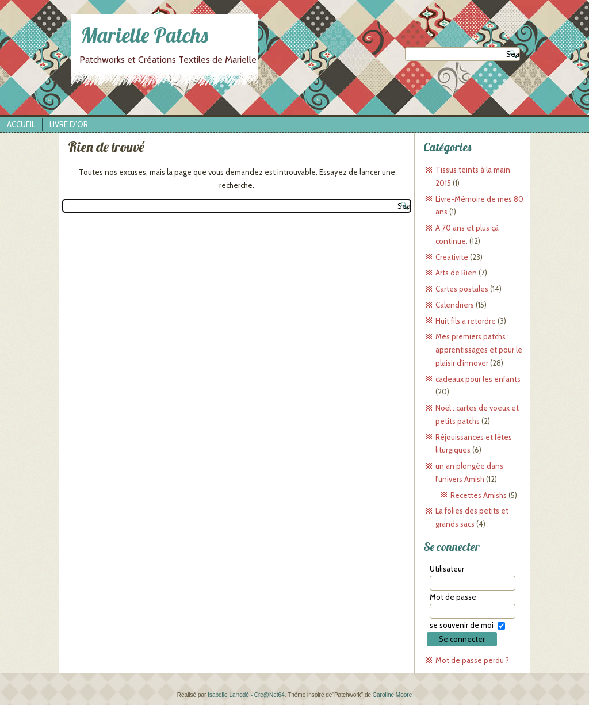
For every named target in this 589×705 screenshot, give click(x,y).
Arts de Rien (456, 272)
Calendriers (454, 304)
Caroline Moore (392, 695)
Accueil (21, 124)
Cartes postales (461, 288)
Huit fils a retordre (465, 320)
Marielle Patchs (144, 35)
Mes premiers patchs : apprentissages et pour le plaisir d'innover (478, 349)
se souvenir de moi (462, 625)
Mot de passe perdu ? (472, 660)
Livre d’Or (68, 124)
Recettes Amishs (478, 495)
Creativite (451, 257)
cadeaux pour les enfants (478, 379)
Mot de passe (453, 596)
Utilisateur (447, 568)
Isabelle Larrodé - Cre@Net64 (246, 695)
